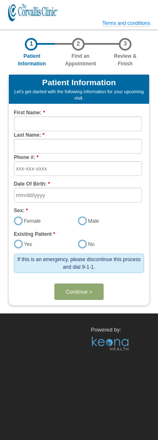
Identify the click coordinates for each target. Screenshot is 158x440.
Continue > (79, 292)
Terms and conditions (126, 23)
